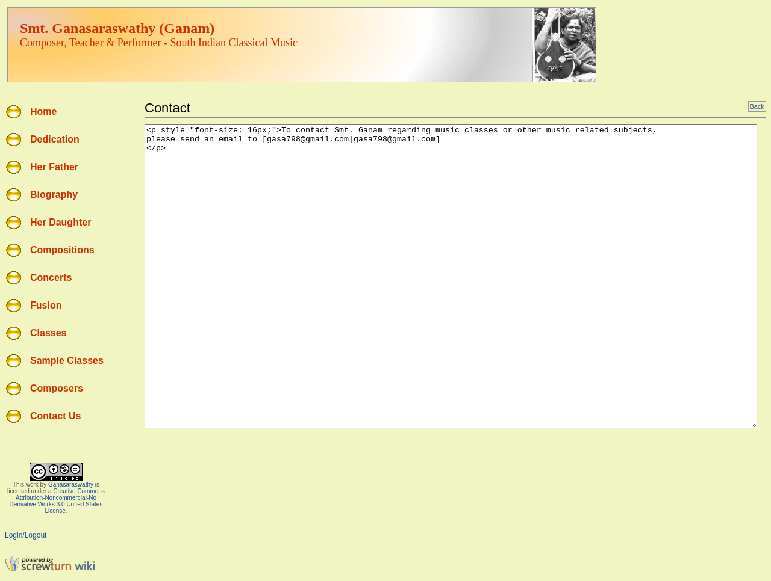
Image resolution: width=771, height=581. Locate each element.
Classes (48, 333)
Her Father (54, 167)
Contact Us (55, 416)
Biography (54, 194)
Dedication (55, 139)
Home (43, 111)
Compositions (62, 250)
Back (757, 106)
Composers (56, 388)
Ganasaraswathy (70, 484)
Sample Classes (67, 360)
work (32, 484)
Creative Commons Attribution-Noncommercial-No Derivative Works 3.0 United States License (57, 501)
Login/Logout (25, 535)
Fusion (45, 305)
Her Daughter (60, 222)
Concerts (51, 277)
